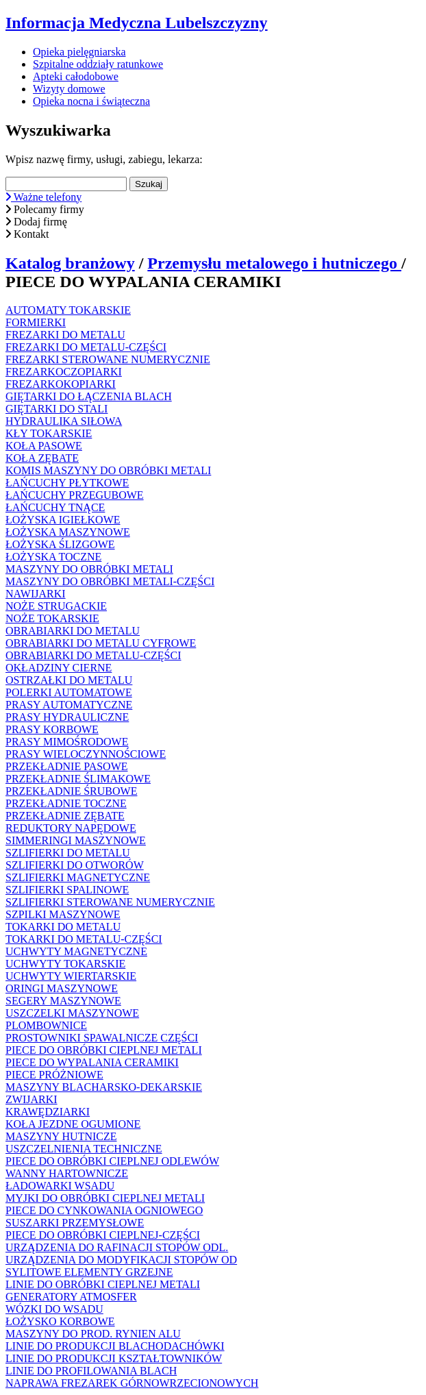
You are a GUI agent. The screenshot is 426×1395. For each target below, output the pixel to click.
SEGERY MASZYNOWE (63, 1001)
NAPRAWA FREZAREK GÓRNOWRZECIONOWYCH (131, 1383)
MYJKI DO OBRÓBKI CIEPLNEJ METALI (105, 1198)
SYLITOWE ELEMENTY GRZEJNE (89, 1272)
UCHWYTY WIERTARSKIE (70, 976)
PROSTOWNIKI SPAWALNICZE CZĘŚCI (101, 1038)
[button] (213, 197)
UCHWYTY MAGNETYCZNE (76, 951)
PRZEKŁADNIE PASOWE (66, 766)
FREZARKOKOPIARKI (60, 384)
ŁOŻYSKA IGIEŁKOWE (63, 520)
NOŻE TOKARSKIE (52, 618)
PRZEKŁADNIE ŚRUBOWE (71, 791)
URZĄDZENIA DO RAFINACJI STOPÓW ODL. (116, 1247)
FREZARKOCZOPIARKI (63, 372)
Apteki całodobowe (75, 76)
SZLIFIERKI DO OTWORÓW (74, 865)
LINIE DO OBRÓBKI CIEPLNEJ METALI (102, 1284)
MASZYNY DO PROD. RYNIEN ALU (93, 1334)
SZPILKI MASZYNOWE (63, 914)
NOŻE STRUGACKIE (56, 606)
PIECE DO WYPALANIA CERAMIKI (92, 1062)
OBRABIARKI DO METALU (72, 631)
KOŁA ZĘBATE (42, 458)
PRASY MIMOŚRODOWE (66, 742)
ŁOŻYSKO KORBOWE (60, 1321)
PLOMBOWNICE (46, 1025)
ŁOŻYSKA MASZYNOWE (67, 532)
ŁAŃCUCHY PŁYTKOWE (67, 483)
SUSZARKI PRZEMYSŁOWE (74, 1223)
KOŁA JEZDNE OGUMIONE (72, 1124)
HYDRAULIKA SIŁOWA (63, 421)
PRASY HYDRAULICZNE (67, 717)
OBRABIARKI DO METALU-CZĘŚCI (93, 655)
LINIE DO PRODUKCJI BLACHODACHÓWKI (115, 1346)
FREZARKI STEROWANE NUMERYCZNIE (107, 359)
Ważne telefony (43, 197)
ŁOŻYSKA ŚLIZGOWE (60, 544)
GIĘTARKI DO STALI (56, 409)
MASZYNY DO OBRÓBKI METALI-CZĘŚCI (109, 581)
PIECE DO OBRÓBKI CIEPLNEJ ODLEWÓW (112, 1161)
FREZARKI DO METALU (65, 335)
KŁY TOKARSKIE (48, 433)
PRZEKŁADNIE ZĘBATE (65, 816)
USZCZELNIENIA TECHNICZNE (83, 1149)
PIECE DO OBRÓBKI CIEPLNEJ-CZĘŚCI (102, 1235)
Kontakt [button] (27, 234)
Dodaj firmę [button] (36, 221)
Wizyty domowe (69, 89)
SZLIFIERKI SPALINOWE (67, 890)
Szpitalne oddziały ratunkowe (98, 64)
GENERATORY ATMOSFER (71, 1297)
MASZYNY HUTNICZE (61, 1136)
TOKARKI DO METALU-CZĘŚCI (83, 939)
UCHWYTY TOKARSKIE (65, 964)
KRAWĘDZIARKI (47, 1112)
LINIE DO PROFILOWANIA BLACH (91, 1371)
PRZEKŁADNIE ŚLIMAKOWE (78, 779)
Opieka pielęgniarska (79, 52)
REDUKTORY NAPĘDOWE (70, 828)
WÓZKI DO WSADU (54, 1309)
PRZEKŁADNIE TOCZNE (66, 803)
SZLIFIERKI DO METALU (67, 853)
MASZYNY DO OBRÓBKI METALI (89, 569)
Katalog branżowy (70, 263)
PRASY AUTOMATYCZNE (68, 705)
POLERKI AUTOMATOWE (68, 692)
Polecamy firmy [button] (44, 209)
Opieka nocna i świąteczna (91, 101)
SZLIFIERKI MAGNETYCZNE (77, 877)
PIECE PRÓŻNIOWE (54, 1075)
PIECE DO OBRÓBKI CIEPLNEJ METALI (103, 1050)
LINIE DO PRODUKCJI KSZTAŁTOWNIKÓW (113, 1358)
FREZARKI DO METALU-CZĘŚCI (85, 347)
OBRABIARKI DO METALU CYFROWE (100, 643)
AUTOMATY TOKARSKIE (68, 310)
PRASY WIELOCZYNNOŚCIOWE (85, 754)
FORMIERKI (35, 322)
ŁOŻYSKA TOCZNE (53, 557)
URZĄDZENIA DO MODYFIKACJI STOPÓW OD (121, 1260)
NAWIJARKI (35, 594)
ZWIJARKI (31, 1099)
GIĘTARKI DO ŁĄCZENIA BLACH (88, 396)
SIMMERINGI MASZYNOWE (75, 840)
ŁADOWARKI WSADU (59, 1186)
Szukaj (148, 184)
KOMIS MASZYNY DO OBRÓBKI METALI (108, 470)
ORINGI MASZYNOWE (61, 988)
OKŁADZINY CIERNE (58, 668)
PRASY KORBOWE (52, 729)
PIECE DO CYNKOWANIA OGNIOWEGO (104, 1210)
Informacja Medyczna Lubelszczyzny (136, 23)
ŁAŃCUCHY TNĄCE (55, 507)
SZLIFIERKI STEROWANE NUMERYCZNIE (110, 902)
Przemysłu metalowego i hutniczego (274, 263)
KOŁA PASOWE (43, 446)
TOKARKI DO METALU (63, 927)
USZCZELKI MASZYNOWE (72, 1013)
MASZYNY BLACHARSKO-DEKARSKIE (103, 1087)
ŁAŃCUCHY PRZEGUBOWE (74, 495)
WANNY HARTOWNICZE (66, 1173)
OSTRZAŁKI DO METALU (68, 680)
